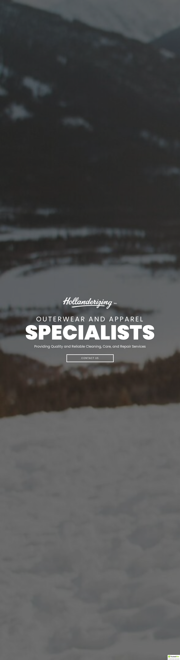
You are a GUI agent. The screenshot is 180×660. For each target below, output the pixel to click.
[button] (90, 358)
